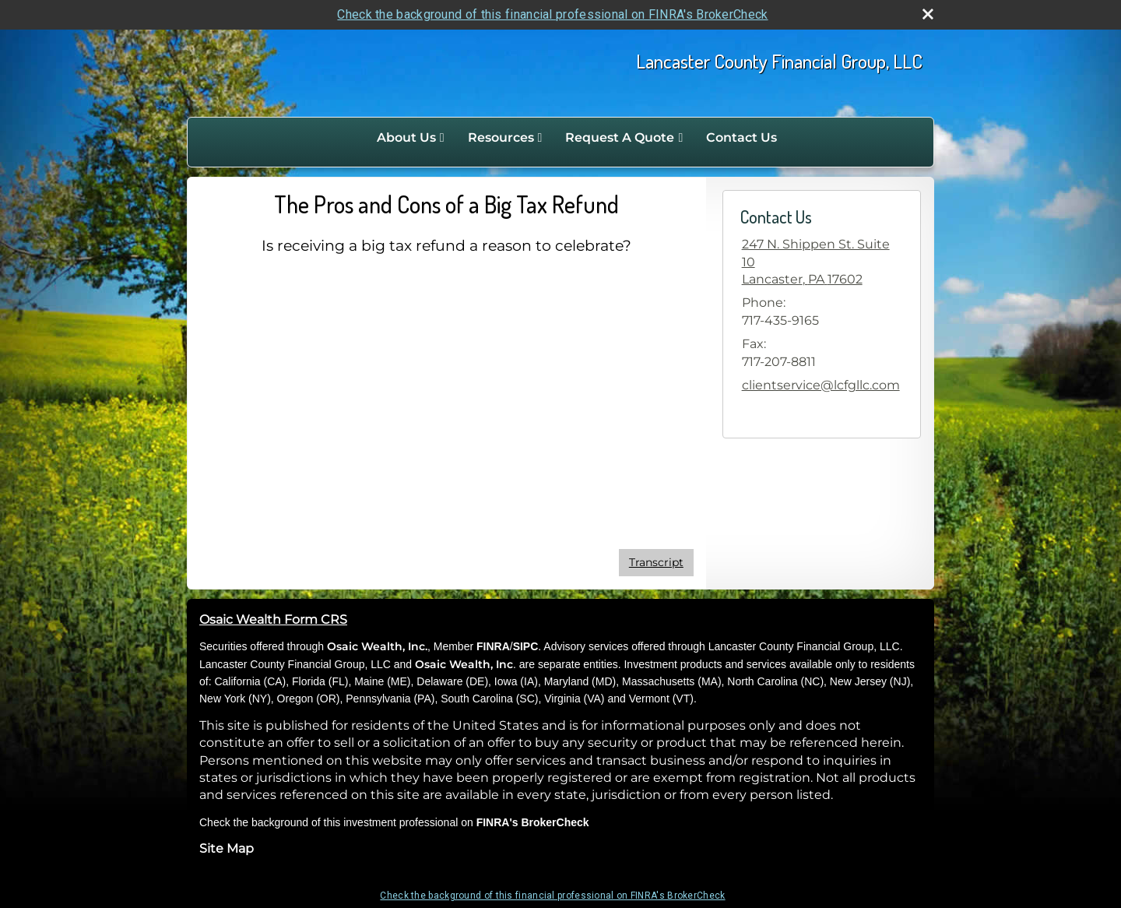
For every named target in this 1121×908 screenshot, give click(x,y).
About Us (406, 137)
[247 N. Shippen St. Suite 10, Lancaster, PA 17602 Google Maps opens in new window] (821, 262)
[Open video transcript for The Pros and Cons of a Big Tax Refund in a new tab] (656, 562)
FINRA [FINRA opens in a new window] (493, 646)
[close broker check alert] (928, 14)
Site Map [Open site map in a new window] (226, 848)
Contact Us (741, 137)
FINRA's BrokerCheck (532, 822)
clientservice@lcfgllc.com (821, 385)
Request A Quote (619, 137)
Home (348, 138)
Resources (501, 137)
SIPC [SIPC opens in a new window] (526, 646)
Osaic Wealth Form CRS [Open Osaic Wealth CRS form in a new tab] (273, 619)
